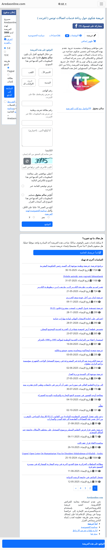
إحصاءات (54, 35)
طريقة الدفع (7, 62)
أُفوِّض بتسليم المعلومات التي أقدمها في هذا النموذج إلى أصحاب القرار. (39, 198)
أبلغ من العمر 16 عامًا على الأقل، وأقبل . (37, 210)
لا (29, 217)
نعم (43, 217)
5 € (8, 48)
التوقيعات (73, 35)
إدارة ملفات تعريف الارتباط (85, 530)
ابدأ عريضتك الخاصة (90, 252)
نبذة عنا (94, 533)
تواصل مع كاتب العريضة (78, 108)
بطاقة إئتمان (10, 80)
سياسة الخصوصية (36, 35)
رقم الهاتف (47, 90)
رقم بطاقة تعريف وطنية (41, 110)
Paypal (10, 71)
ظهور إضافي (88, 41)
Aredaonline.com (13, 4)
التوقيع (48, 224)
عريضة (91, 35)
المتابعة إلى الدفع (9, 92)
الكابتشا (49, 150)
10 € (6, 55)
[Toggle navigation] (101, 4)
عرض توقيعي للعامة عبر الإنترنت (41, 187)
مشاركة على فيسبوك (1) (87, 26)
